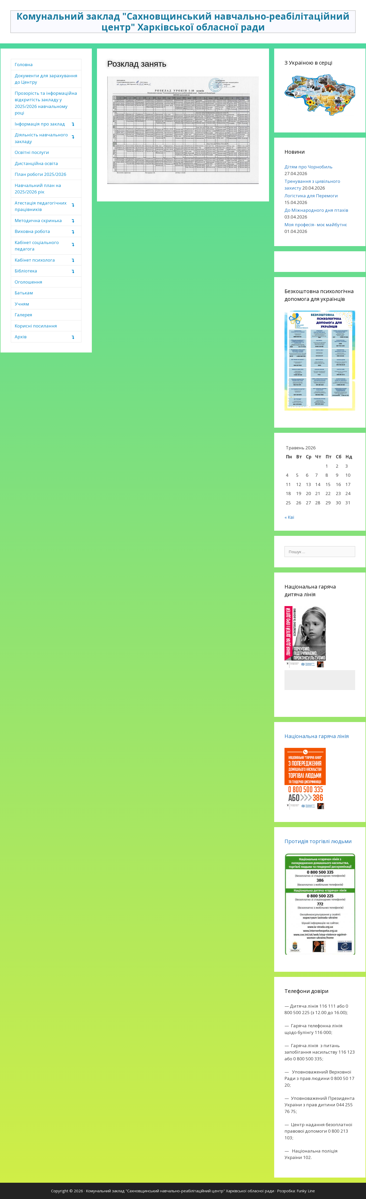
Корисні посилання (36, 326)
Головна (24, 64)
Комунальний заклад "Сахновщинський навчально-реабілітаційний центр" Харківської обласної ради (183, 21)
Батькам (24, 293)
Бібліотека (26, 271)
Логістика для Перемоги (311, 196)
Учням (22, 304)
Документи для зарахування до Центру (46, 79)
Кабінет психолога (35, 260)
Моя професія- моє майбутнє (315, 225)
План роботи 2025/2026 (40, 174)
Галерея (23, 315)
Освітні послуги (32, 152)
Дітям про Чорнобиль (308, 167)
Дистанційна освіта (36, 163)
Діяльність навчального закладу (41, 138)
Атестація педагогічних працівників (41, 206)
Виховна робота (32, 231)
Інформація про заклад (40, 124)
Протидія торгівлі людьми (318, 841)
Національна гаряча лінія (316, 736)
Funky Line (306, 1190)
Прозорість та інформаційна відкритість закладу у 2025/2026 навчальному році (46, 103)
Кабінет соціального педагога (37, 245)
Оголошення (28, 282)
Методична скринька (38, 220)
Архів (21, 337)
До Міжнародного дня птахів (316, 210)
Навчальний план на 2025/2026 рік (38, 188)
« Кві (289, 517)
